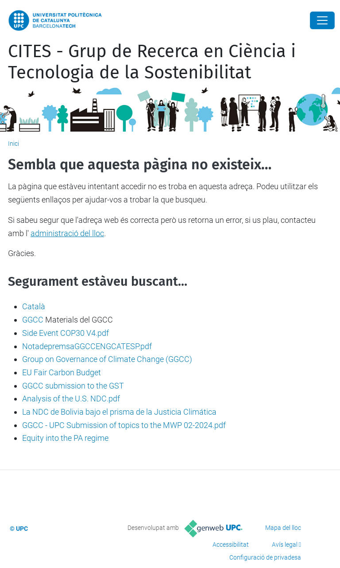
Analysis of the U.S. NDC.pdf (71, 398)
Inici (13, 143)
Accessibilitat (230, 544)
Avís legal (285, 544)
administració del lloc (67, 233)
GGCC (32, 319)
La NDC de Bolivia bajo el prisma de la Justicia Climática (119, 411)
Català (33, 306)
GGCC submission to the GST (73, 385)
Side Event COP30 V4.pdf (65, 333)
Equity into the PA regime (65, 438)
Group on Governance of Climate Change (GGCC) (107, 359)
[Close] (322, 20)
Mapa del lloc (283, 527)
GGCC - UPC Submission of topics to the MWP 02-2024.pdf (124, 425)
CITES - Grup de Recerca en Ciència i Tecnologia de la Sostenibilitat (152, 62)
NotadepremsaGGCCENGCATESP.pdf (87, 346)
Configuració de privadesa (265, 557)
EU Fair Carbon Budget (61, 372)
